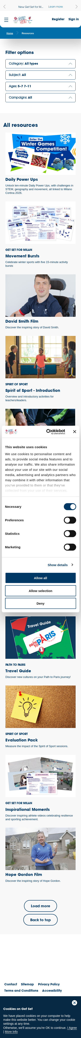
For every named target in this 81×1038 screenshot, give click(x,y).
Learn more (55, 6)
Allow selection (40, 590)
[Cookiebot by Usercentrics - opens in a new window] (48, 431)
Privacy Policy (49, 984)
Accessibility (52, 990)
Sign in (73, 19)
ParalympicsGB (34, 963)
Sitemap (27, 984)
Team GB (12, 964)
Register (58, 19)
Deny (40, 603)
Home (9, 33)
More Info (11, 1031)
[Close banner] (74, 431)
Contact (10, 984)
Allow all (40, 578)
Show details (58, 565)
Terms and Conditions (21, 990)
